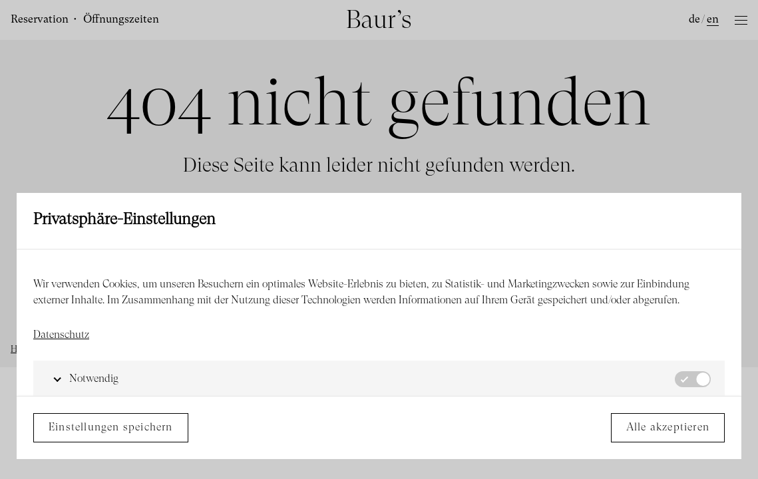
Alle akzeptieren (667, 427)
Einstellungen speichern (111, 427)
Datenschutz (61, 335)
